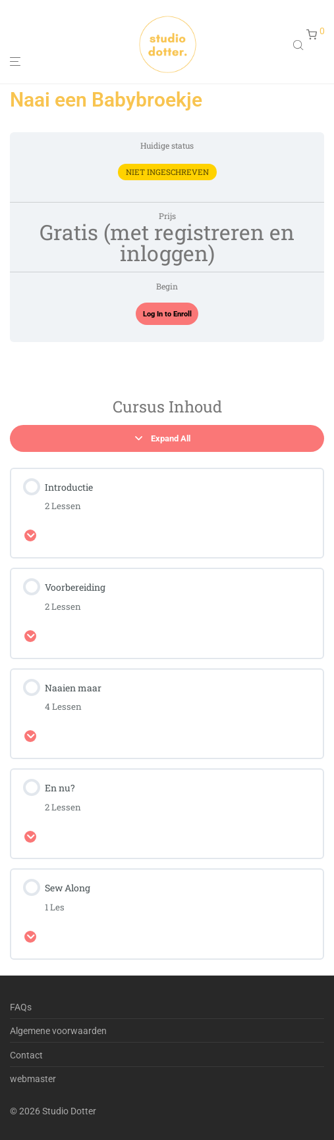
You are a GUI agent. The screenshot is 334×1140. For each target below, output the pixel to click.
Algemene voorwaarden (58, 1031)
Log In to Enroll (167, 314)
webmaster (33, 1079)
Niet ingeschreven (167, 172)
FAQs (21, 1007)
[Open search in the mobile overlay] (299, 44)
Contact (26, 1055)
